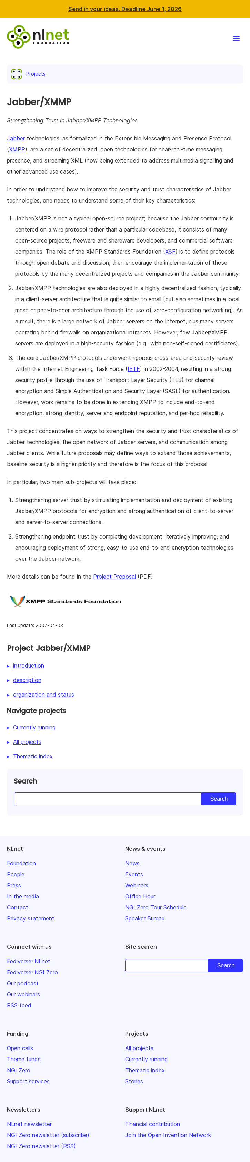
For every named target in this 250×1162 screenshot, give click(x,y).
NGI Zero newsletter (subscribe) (48, 1135)
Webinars (136, 885)
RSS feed (19, 1005)
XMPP (17, 149)
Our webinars (23, 994)
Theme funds (24, 1059)
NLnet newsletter (29, 1124)
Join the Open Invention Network (168, 1135)
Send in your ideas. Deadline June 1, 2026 (125, 9)
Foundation (21, 863)
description (27, 680)
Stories (134, 1081)
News (132, 863)
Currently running (34, 727)
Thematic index (33, 756)
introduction (28, 665)
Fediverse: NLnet (28, 961)
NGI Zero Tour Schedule (156, 907)
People (15, 874)
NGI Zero (18, 1070)
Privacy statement (30, 918)
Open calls (20, 1048)
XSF (170, 251)
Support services (28, 1081)
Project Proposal (114, 576)
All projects (27, 741)
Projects (30, 74)
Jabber (16, 138)
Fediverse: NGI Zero (32, 972)
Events (134, 874)
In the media (23, 896)
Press (14, 885)
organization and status (43, 694)
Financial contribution (152, 1124)
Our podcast (23, 983)
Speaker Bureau (144, 918)
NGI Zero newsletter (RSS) (41, 1146)
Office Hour (140, 896)
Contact (17, 907)
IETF (134, 368)
